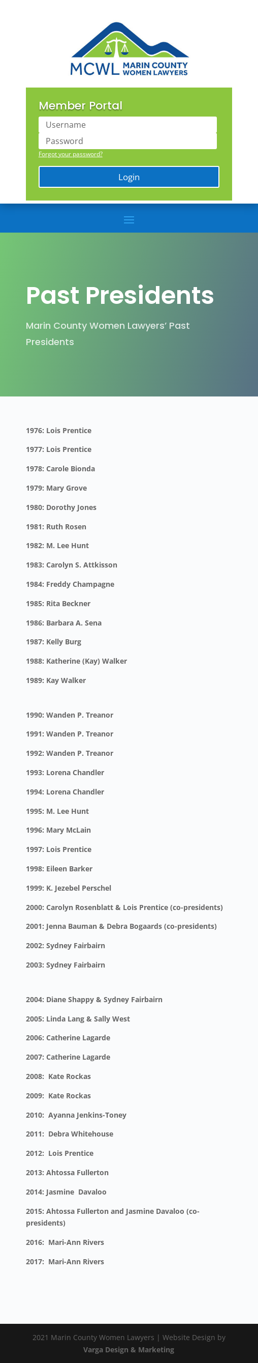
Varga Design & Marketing (128, 1349)
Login (129, 177)
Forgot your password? (71, 154)
